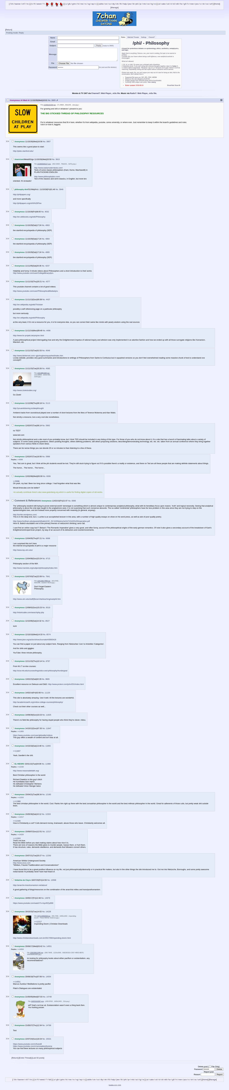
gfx (69, 4)
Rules (123, 37)
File (52, 63)
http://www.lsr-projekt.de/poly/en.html (28, 335)
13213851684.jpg (43, 373)
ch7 (23, 4)
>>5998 (16, 481)
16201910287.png (37, 1001)
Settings (143, 37)
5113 (48, 403)
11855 (48, 746)
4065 (47, 252)
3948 (61, 189)
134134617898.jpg (43, 581)
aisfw (101, 4)
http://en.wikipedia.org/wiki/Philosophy (29, 318)
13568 (53, 880)
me (81, 4)
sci (148, 4)
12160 (48, 794)
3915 (57, 159)
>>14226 (20, 834)
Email (52, 42)
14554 (48, 977)
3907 (48, 141)
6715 (48, 558)
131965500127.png (44, 164)
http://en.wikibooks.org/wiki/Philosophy (29, 217)
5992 (48, 425)
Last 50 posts (38, 1058)
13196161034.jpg (50, 105)
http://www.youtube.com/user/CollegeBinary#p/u (33, 273)
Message (53, 54)
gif (185, 4)
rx (85, 4)
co (110, 4)
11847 (48, 728)
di (174, 4)
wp (92, 4)
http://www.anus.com (22, 863)
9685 (47, 679)
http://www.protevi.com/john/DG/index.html (66, 684)
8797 (48, 661)
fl (34, 4)
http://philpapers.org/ (21, 194)
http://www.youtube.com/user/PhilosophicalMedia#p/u (35, 291)
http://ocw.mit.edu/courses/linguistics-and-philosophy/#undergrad (40, 671)
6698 (48, 538)
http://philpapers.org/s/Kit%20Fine (27, 203)
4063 (47, 225)
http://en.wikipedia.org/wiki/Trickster (28, 304)
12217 (48, 831)
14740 (49, 997)
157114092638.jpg (43, 916)
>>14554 (20, 949)
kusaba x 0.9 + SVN (115, 1085)
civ (106, 4)
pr (141, 4)
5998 (48, 456)
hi (78, 4)
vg (89, 4)
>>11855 (20, 731)
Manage (114, 7)
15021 (48, 1039)
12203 (48, 814)
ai (159, 4)
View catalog (152, 82)
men (192, 4)
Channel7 (152, 37)
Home (217, 4)
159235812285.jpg (36, 952)
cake (163, 4)
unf (211, 4)
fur (181, 4)
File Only (215, 1066)
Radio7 (133, 93)
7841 (48, 576)
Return (9, 30)
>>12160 (20, 767)
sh (204, 4)
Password (53, 67)
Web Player (106, 93)
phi (137, 4)
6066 (74, 501)
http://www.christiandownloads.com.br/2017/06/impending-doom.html (42, 938)
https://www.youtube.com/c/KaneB (27, 1044)
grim (74, 4)
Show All (177, 85)
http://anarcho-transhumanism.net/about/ (30, 885)
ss (207, 4)
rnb (144, 4)
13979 (47, 898)
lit (133, 4)
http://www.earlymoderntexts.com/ (48, 168)
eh (117, 4)
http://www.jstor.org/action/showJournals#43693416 (34, 639)
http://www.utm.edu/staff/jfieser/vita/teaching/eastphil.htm (37, 599)
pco (196, 4)
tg (152, 4)
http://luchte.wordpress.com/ (25, 514)
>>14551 (16, 982)
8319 (48, 607)
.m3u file (116, 93)
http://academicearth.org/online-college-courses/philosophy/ (38, 702)
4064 (47, 239)
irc (28, 4)
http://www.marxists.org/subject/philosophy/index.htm (35, 568)
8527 (47, 621)
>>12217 (20, 817)
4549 (48, 350)
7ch (11, 4)
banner (18, 4)
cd (168, 4)
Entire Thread (25, 1058)
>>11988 (16, 801)
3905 (53, 100)
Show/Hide (170, 85)
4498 (48, 330)
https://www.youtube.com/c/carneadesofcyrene (32, 1046)
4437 (48, 299)
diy (113, 4)
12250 (48, 855)
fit (121, 4)
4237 (47, 266)
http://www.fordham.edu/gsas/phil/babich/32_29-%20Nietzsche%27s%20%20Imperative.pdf (51, 521)
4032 (47, 212)
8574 (48, 634)
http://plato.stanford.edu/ (23, 151)
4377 (48, 281)
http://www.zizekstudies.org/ (24, 390)
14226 (48, 911)
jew (129, 4)
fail (50, 1079)
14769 (48, 1025)
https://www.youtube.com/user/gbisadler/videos (32, 735)
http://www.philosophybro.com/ (47, 176)
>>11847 (16, 751)
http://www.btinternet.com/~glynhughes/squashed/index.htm (38, 356)
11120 (47, 693)
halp (125, 4)
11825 (48, 715)
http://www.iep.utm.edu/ (23, 550)
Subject (53, 46)
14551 (49, 946)
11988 (48, 764)
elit (177, 4)
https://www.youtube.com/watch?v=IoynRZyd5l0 (33, 903)
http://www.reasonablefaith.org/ (26, 771)
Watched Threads (133, 37)
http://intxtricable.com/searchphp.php (28, 612)
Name (52, 38)
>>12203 (20, 797)
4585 (48, 368)
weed (39, 4)
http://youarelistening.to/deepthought (28, 408)
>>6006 (20, 459)
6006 (48, 476)
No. (49, 100)
